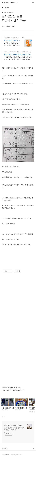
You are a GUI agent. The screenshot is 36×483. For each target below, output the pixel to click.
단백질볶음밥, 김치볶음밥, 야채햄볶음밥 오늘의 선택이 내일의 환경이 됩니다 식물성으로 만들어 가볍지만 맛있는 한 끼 (18, 58)
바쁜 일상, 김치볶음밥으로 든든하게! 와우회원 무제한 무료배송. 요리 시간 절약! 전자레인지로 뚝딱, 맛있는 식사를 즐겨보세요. (12, 44)
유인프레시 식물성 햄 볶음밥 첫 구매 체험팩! (17, 54)
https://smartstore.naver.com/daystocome (16, 51)
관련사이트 (5, 448)
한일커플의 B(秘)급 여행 (10, 2)
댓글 (3, 417)
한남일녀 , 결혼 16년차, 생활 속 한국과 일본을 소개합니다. (14, 429)
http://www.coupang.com (12, 37)
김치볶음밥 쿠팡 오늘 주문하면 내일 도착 (12, 40)
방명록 (7, 7)
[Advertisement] (18, 331)
